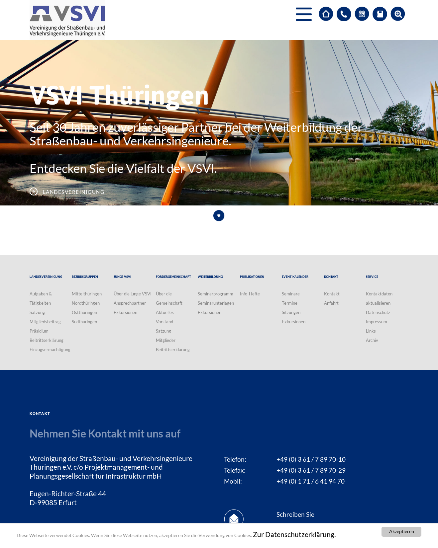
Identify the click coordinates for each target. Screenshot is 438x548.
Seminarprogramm (215, 293)
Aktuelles (165, 312)
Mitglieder (165, 340)
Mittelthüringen (87, 293)
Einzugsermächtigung (50, 349)
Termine (289, 303)
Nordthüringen (86, 303)
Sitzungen (291, 312)
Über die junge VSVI (133, 293)
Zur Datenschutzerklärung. (294, 534)
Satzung (37, 312)
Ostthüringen (84, 312)
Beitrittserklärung (46, 340)
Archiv (372, 340)
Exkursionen (125, 312)
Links (371, 331)
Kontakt (332, 293)
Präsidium (39, 331)
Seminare (291, 293)
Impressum (376, 321)
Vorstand (164, 321)
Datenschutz (378, 312)
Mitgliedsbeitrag (45, 321)
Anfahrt (331, 303)
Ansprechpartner (130, 303)
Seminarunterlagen (216, 303)
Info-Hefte (250, 293)
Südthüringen (84, 321)
